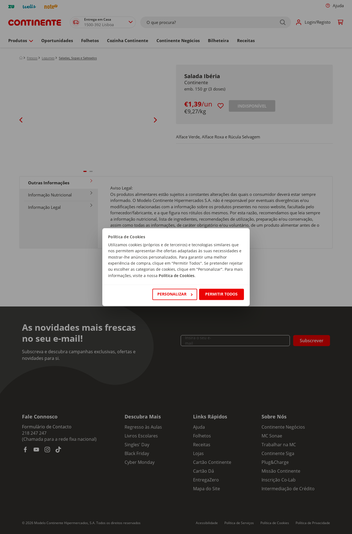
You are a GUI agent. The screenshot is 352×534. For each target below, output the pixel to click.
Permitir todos (221, 294)
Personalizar (175, 294)
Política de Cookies (176, 275)
